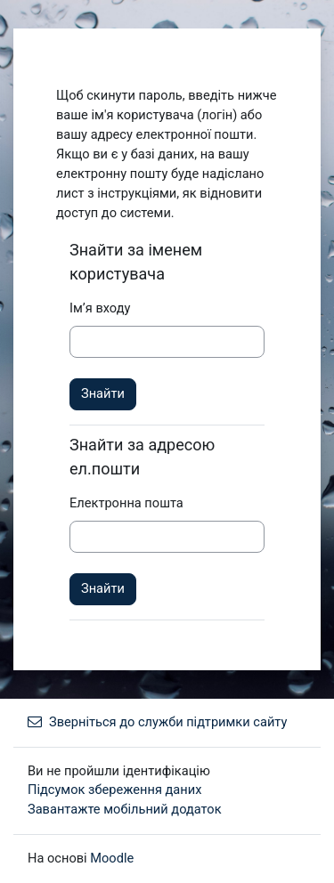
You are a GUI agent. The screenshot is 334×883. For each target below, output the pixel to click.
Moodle (112, 858)
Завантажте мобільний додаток (125, 809)
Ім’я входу (99, 308)
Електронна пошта (126, 503)
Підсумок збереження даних (114, 790)
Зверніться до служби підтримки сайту (157, 722)
